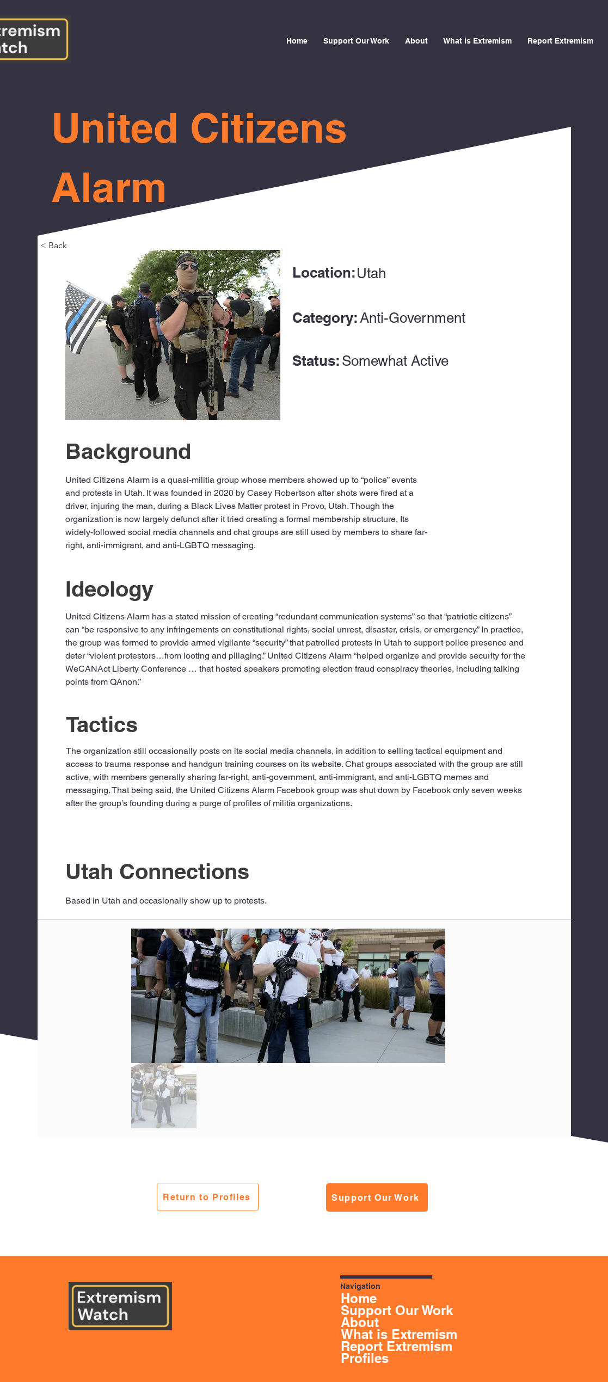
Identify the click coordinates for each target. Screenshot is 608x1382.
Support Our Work (373, 1310)
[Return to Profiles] (208, 1197)
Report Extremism (373, 1346)
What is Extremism (373, 1334)
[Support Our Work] (377, 1197)
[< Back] (76, 245)
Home (359, 1298)
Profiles (365, 1358)
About (360, 1322)
